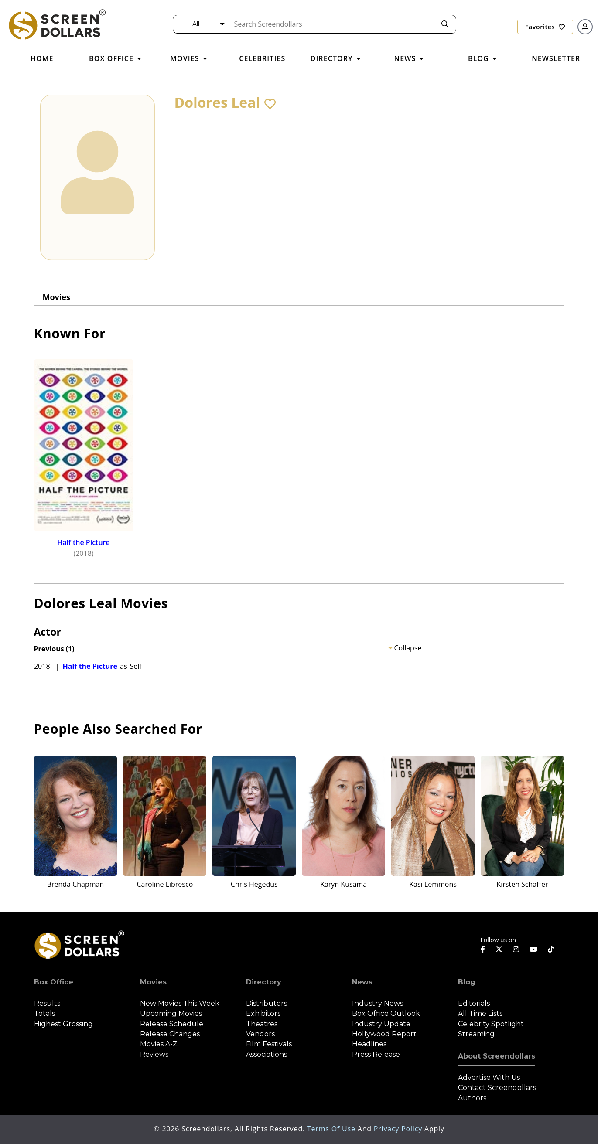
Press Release (376, 1054)
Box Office (53, 982)
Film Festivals (269, 1044)
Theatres (261, 1024)
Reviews (154, 1054)
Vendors (260, 1034)
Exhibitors (263, 1013)
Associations (266, 1054)
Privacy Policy (399, 1129)
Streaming (476, 1034)
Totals (44, 1013)
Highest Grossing (63, 1024)
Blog (466, 982)
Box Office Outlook (386, 1013)
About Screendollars (496, 1056)
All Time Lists (480, 1013)
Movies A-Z (159, 1044)
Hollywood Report (384, 1034)
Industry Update (381, 1024)
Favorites (545, 27)
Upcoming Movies (171, 1013)
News (362, 982)
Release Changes (170, 1034)
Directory (263, 982)
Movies (56, 297)
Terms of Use (332, 1129)
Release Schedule (171, 1024)
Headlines (369, 1044)
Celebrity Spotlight (491, 1024)
